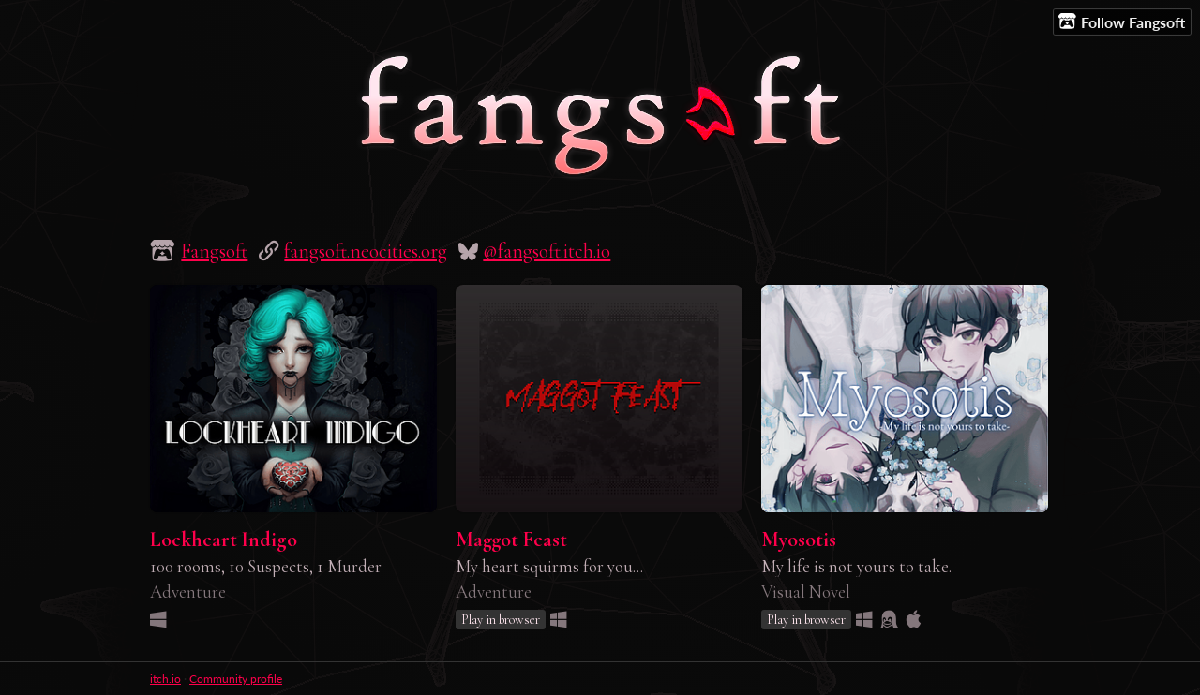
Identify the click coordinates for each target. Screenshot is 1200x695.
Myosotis (798, 539)
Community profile (235, 679)
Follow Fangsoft (1121, 21)
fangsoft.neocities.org (365, 251)
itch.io (165, 679)
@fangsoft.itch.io (546, 251)
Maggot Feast (511, 539)
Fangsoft (214, 251)
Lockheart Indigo (223, 539)
